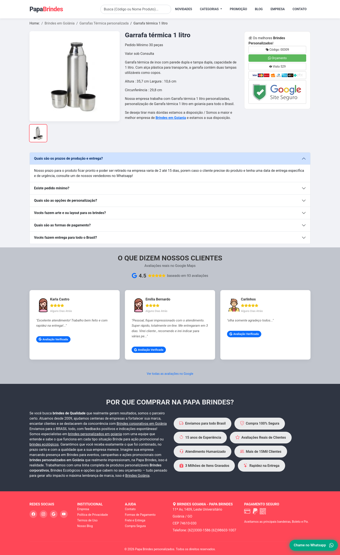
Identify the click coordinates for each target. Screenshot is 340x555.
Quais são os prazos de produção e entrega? (68, 158)
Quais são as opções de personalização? (65, 200)
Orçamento (277, 58)
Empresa (278, 9)
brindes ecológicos (44, 444)
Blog (259, 9)
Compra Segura (135, 526)
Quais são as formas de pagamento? (62, 225)
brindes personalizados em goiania (95, 434)
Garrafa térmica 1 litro (150, 23)
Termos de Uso (87, 520)
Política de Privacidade (92, 514)
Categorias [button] (209, 9)
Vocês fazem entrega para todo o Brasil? (65, 237)
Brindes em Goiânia (60, 23)
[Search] (135, 9)
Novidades (183, 9)
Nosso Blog (85, 526)
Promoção (238, 9)
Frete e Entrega (135, 520)
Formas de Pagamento (140, 514)
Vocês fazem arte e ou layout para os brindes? (70, 213)
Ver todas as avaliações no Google (170, 373)
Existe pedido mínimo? (51, 188)
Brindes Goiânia (137, 476)
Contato (300, 9)
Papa (46, 9)
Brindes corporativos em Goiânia (142, 424)
